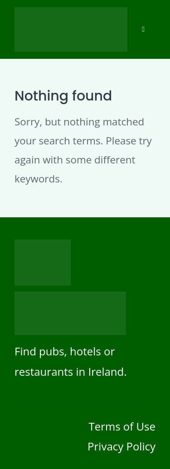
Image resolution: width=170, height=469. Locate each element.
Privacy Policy (121, 446)
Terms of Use (121, 426)
